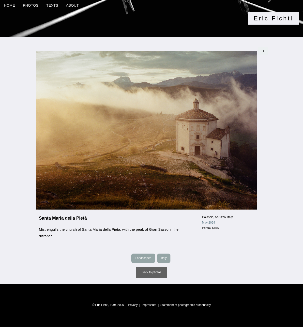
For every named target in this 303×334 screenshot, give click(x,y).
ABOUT (72, 5)
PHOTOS (30, 5)
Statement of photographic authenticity (185, 305)
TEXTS (52, 5)
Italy (164, 258)
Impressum (149, 305)
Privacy (132, 305)
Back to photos (151, 272)
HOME (9, 5)
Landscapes (143, 258)
